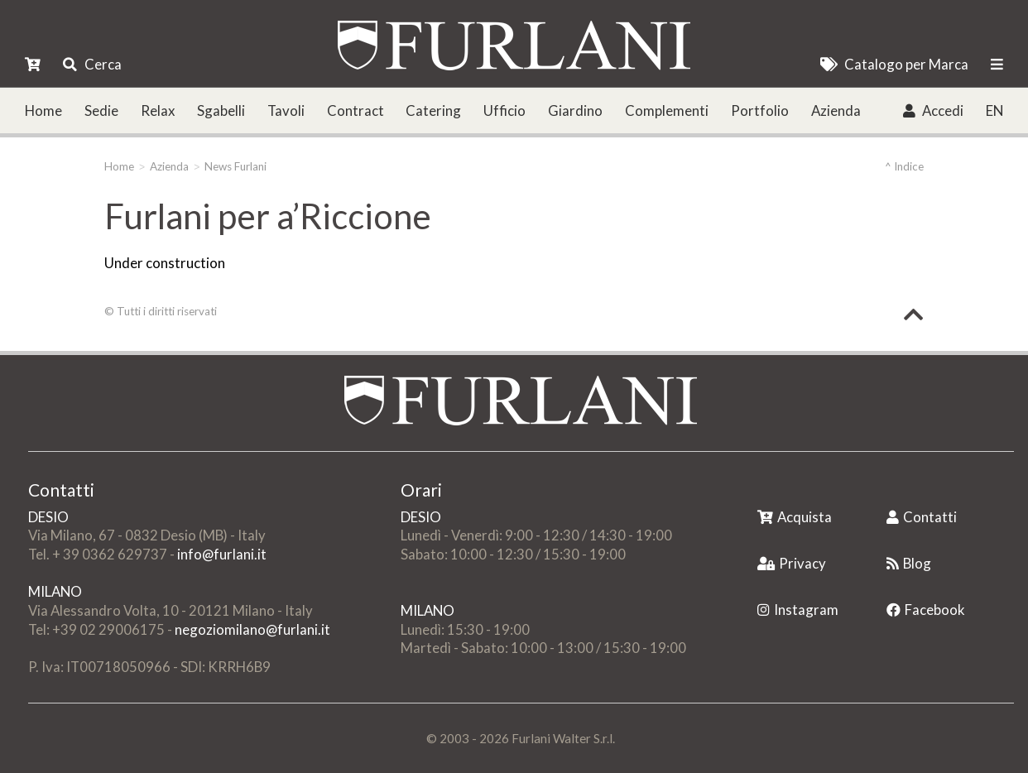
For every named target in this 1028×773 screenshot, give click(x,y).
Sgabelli (221, 110)
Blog (908, 563)
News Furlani (235, 166)
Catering (433, 110)
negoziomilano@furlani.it (252, 629)
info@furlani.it (222, 554)
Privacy (791, 563)
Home (43, 110)
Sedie (101, 110)
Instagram (797, 609)
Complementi (667, 110)
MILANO (55, 591)
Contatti (921, 517)
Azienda (836, 110)
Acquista (794, 517)
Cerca (92, 64)
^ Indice (904, 166)
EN (994, 110)
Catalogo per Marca (894, 64)
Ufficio (504, 110)
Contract (355, 110)
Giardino (575, 110)
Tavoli (286, 110)
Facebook (925, 609)
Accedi (933, 110)
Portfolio (760, 110)
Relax (158, 110)
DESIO (48, 517)
